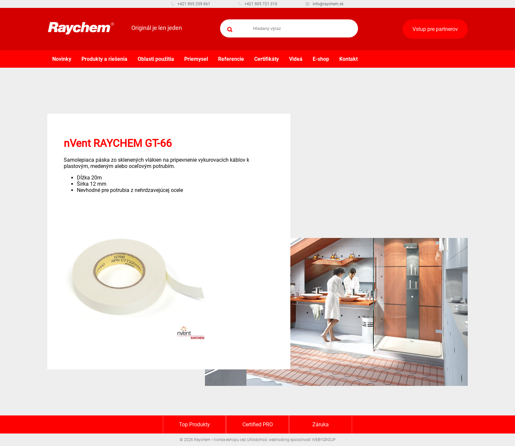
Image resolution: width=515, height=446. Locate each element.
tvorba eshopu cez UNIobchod (240, 439)
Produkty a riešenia (104, 59)
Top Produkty (194, 424)
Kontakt (348, 59)
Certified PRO (257, 424)
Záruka (320, 424)
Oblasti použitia (156, 59)
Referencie (231, 59)
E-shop (321, 59)
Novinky (61, 59)
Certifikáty (266, 59)
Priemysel (196, 59)
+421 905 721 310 (257, 4)
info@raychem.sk (324, 4)
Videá (295, 59)
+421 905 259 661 (190, 4)
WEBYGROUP (323, 439)
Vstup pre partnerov (435, 29)
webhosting (279, 439)
